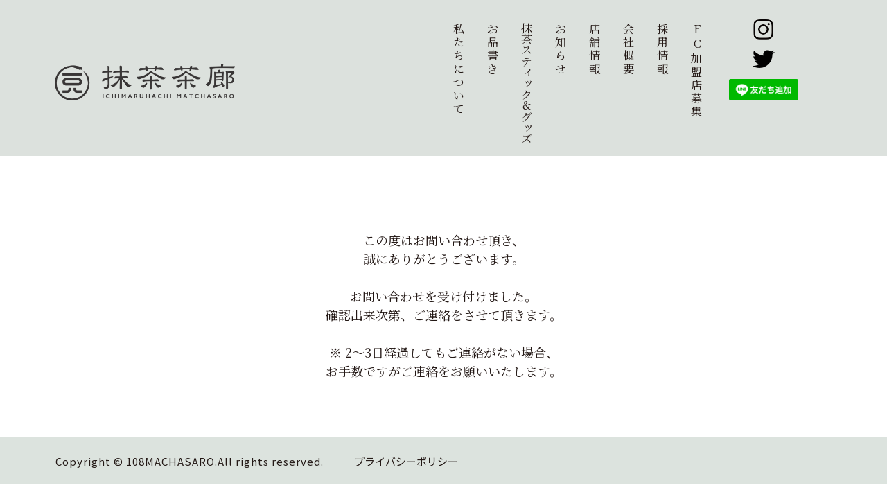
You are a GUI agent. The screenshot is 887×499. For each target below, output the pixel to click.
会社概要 (628, 49)
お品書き (492, 49)
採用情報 (662, 49)
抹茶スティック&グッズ (526, 83)
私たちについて (458, 68)
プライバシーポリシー (406, 461)
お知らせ (560, 49)
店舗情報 (594, 49)
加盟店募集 (697, 70)
